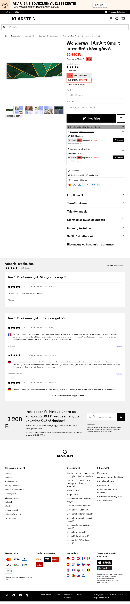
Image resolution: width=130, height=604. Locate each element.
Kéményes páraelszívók (16, 489)
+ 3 (59, 110)
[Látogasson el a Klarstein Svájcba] (78, 558)
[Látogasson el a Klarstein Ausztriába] (73, 558)
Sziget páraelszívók (14, 485)
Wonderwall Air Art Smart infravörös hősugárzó (86, 36)
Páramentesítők (12, 481)
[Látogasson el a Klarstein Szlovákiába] (78, 564)
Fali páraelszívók (13, 510)
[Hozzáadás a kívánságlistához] (121, 118)
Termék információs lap (73, 64)
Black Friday (73, 490)
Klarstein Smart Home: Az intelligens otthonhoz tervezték (79, 483)
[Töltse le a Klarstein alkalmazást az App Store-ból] (104, 562)
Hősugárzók (16, 36)
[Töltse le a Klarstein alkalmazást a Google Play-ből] (104, 568)
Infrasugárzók (31, 36)
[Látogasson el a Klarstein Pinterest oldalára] (32, 598)
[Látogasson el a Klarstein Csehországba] (83, 564)
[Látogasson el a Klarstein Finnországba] (83, 570)
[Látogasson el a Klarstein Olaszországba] (88, 558)
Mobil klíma (10, 477)
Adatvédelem (91, 425)
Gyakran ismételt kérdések (110, 477)
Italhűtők (9, 502)
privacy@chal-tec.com (101, 431)
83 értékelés (71, 71)
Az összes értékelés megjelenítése (68, 395)
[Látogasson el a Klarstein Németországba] (68, 558)
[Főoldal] (8, 36)
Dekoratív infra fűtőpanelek (53, 36)
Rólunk (90, 596)
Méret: (69, 90)
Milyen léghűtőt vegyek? (78, 536)
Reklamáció (103, 485)
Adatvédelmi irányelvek (105, 579)
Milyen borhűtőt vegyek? (78, 506)
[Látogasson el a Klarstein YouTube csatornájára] (23, 598)
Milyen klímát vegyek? (77, 510)
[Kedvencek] (116, 19)
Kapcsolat (102, 473)
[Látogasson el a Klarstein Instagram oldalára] (7, 598)
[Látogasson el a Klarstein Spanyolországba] (68, 564)
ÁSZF (66, 596)
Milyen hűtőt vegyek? (77, 532)
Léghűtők (9, 506)
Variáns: (70, 102)
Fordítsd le (118, 347)
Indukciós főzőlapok (14, 514)
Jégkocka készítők (14, 498)
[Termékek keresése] (65, 27)
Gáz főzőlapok (12, 518)
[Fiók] (111, 19)
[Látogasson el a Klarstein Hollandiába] (68, 576)
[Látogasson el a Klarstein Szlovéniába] (78, 576)
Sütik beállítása (104, 501)
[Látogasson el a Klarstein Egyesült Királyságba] (73, 564)
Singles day (72, 494)
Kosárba (91, 118)
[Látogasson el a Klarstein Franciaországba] (83, 558)
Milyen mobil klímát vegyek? (80, 514)
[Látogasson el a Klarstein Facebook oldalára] (15, 598)
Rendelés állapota (106, 481)
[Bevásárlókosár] (123, 19)
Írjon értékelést (113, 265)
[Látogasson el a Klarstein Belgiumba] (88, 570)
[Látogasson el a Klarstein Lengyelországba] (88, 564)
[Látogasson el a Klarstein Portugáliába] (73, 576)
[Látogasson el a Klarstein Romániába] (73, 570)
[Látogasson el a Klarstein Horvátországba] (68, 570)
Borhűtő (9, 473)
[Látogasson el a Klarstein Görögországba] (83, 576)
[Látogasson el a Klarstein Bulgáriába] (78, 570)
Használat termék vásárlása (82, 149)
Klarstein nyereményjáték (109, 497)
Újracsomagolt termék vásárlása (84, 132)
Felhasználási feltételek (105, 581)
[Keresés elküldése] (4, 27)
